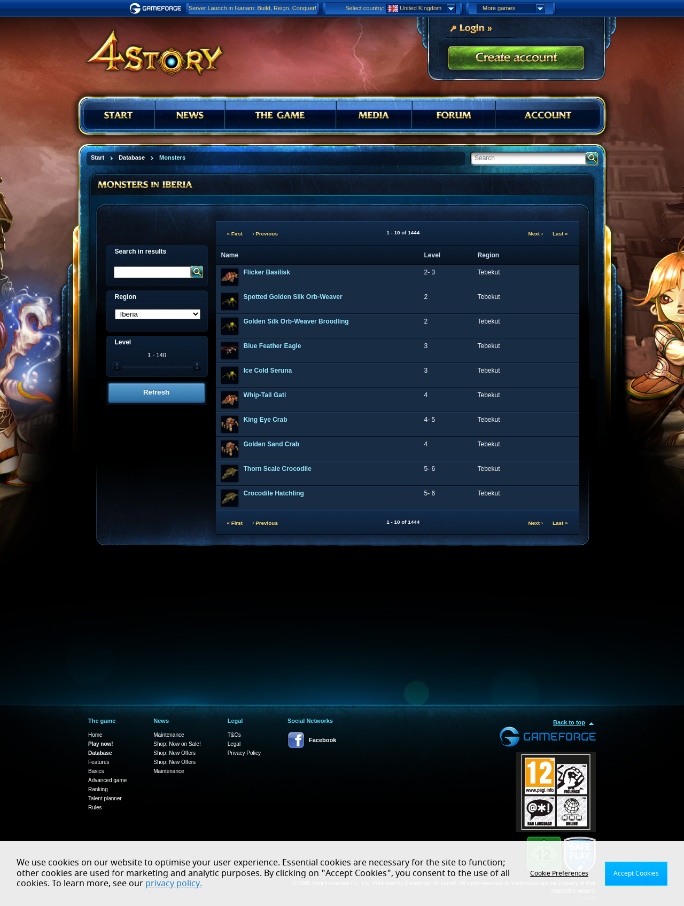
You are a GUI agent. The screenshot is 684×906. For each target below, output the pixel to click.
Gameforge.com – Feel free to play (157, 8)
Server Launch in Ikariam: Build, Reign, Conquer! (252, 8)
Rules (95, 807)
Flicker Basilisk (267, 272)
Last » (560, 234)
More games (514, 8)
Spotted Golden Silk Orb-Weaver (293, 297)
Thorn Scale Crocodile (278, 468)
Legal (234, 744)
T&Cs (234, 735)
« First (235, 234)
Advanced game (107, 780)
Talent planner (105, 798)
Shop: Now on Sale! (176, 744)
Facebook (322, 740)
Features (98, 762)
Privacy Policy (244, 753)
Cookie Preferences (559, 873)
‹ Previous (265, 234)
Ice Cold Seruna (268, 370)
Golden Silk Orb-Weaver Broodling (296, 321)
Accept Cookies (636, 873)
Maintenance (168, 735)
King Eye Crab (265, 419)
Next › (535, 234)
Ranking (98, 789)
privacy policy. (173, 883)
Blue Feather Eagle (272, 346)
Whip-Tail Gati (265, 395)
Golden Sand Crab (272, 444)
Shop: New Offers (174, 753)
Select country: (364, 8)
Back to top (569, 722)
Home (95, 735)
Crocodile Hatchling (274, 493)
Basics (96, 771)
